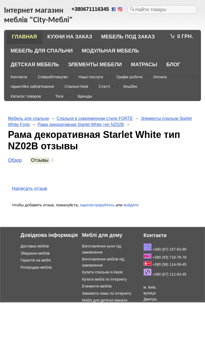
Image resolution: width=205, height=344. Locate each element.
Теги (59, 96)
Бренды (85, 96)
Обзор (15, 160)
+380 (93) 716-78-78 (165, 257)
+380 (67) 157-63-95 (165, 249)
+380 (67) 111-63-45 (165, 274)
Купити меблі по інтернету (104, 279)
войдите (131, 205)
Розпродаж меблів (36, 267)
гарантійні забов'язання (32, 86)
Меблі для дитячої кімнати (104, 300)
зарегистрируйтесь (97, 205)
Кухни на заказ (69, 37)
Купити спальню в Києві (102, 272)
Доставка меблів (34, 246)
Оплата (160, 77)
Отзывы (39, 160)
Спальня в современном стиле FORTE (95, 118)
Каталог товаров (26, 96)
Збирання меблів (35, 253)
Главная (24, 37)
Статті (104, 86)
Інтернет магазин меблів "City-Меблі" (55, 305)
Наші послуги (90, 77)
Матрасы (144, 64)
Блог (173, 64)
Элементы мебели (95, 64)
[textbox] (162, 9)
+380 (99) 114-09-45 (165, 264)
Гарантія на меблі (35, 260)
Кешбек (130, 86)
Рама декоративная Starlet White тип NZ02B (81, 124)
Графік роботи (129, 77)
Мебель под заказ (128, 37)
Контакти (19, 77)
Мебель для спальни (42, 51)
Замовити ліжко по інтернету (106, 293)
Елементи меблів (97, 286)
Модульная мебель (110, 51)
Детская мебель (35, 64)
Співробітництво (53, 77)
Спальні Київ (76, 86)
